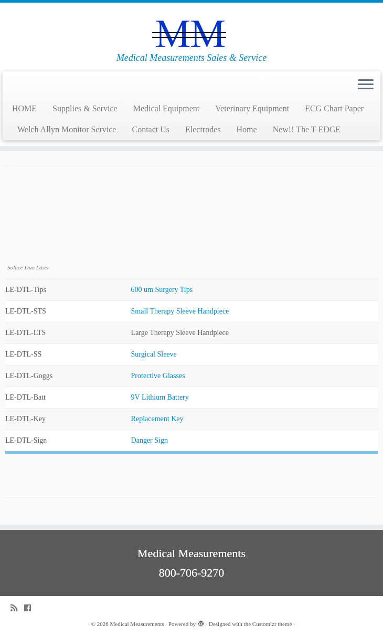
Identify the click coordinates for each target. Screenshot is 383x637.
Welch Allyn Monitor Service (66, 129)
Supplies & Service (85, 108)
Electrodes (203, 129)
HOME (24, 108)
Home (247, 129)
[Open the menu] (366, 85)
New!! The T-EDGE (307, 129)
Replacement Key (157, 419)
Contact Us (150, 129)
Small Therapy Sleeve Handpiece (180, 311)
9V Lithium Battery (160, 397)
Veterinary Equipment (252, 108)
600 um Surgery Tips (162, 290)
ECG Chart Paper (334, 108)
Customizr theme (272, 624)
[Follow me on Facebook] (31, 607)
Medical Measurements (137, 624)
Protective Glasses (158, 376)
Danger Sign (149, 440)
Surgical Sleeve (154, 354)
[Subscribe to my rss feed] (17, 607)
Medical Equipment (166, 108)
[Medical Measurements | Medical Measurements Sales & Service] (191, 27)
